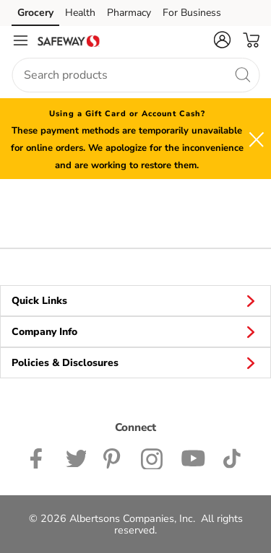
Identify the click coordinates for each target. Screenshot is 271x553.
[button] (221, 39)
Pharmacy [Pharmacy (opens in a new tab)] (129, 12)
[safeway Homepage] (69, 40)
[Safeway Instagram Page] (152, 457)
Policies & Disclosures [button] (135, 362)
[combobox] (135, 75)
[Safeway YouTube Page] (192, 457)
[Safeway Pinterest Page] (113, 457)
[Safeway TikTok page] (231, 457)
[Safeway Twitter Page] (76, 457)
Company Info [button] (135, 331)
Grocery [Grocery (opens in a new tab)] (35, 12)
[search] (242, 74)
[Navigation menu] (20, 40)
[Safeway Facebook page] (39, 457)
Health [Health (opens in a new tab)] (80, 12)
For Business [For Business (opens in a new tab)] (192, 12)
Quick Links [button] (135, 300)
